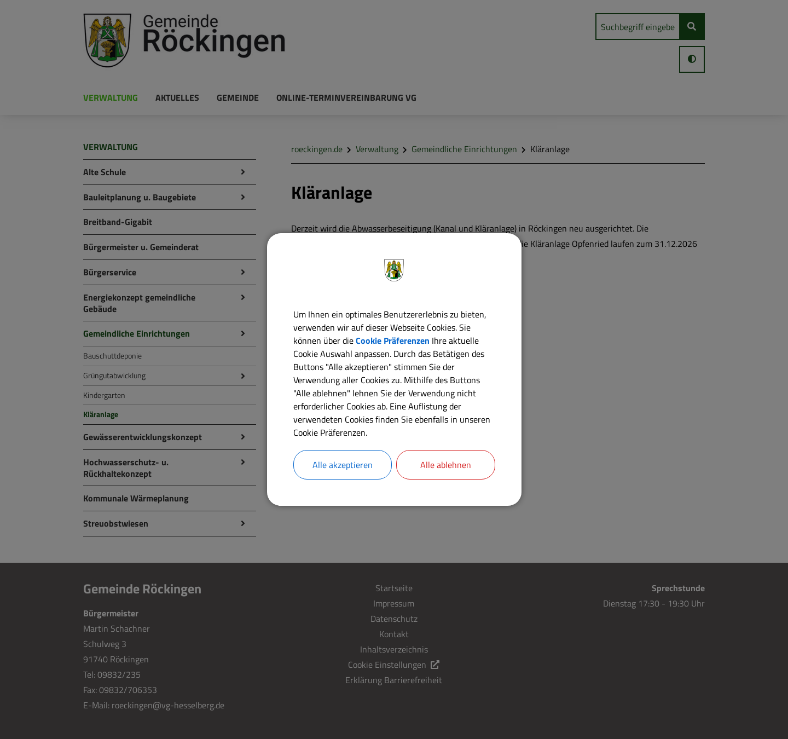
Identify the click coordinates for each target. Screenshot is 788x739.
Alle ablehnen (445, 464)
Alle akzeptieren (342, 464)
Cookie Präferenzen (393, 340)
